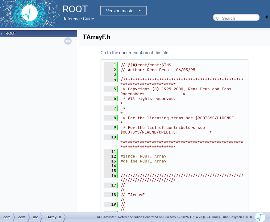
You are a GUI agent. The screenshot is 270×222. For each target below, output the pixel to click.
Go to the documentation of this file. (135, 52)
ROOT (11, 33)
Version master (120, 10)
